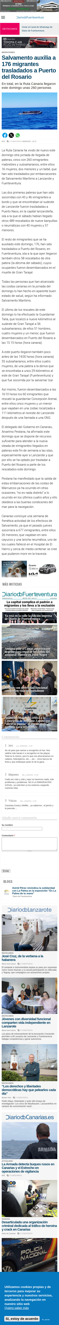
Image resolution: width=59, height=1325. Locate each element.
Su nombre (7, 825)
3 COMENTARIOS (15, 141)
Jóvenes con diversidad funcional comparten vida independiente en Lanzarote (26, 1022)
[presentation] (25, 861)
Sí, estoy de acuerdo (22, 1319)
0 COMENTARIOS (26, 964)
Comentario (8, 835)
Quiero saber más (17, 1308)
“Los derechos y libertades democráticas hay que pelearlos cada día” (29, 1089)
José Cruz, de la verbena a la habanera (22, 958)
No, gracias (46, 1319)
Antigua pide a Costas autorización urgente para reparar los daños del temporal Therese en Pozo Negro (27, 651)
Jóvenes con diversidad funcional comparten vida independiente (26, 689)
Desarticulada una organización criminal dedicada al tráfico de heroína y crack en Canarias (29, 1225)
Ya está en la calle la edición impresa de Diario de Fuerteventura (28, 617)
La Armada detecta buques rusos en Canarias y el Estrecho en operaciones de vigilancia (28, 1167)
